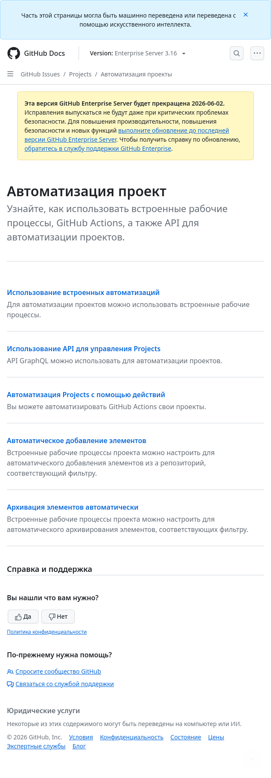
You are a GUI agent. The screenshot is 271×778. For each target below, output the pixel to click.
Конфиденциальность (132, 737)
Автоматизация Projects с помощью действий (86, 394)
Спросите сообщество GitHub (54, 671)
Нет (58, 616)
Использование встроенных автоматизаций (83, 292)
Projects (80, 74)
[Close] (246, 14)
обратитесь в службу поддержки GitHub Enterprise (97, 148)
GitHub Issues (40, 74)
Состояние (186, 737)
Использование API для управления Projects (84, 348)
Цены (216, 737)
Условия (81, 737)
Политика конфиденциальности (47, 631)
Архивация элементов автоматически (73, 507)
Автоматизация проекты (136, 74)
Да (23, 616)
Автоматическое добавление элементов (76, 440)
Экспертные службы (36, 746)
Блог (79, 746)
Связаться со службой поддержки (60, 684)
